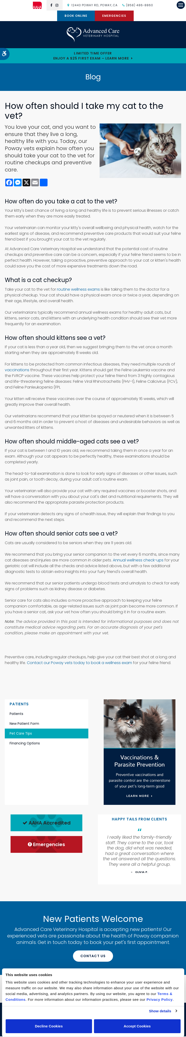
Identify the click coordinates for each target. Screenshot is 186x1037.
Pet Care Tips (21, 734)
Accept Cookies (137, 1026)
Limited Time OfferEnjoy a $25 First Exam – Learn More (91, 56)
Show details (160, 1011)
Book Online (76, 16)
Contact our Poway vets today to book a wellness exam (79, 663)
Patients (16, 714)
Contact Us (93, 956)
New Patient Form (24, 724)
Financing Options (25, 744)
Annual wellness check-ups (138, 561)
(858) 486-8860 (139, 5)
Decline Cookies (49, 1026)
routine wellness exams (78, 290)
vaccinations (17, 370)
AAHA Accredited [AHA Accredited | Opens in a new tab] (47, 823)
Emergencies (114, 16)
